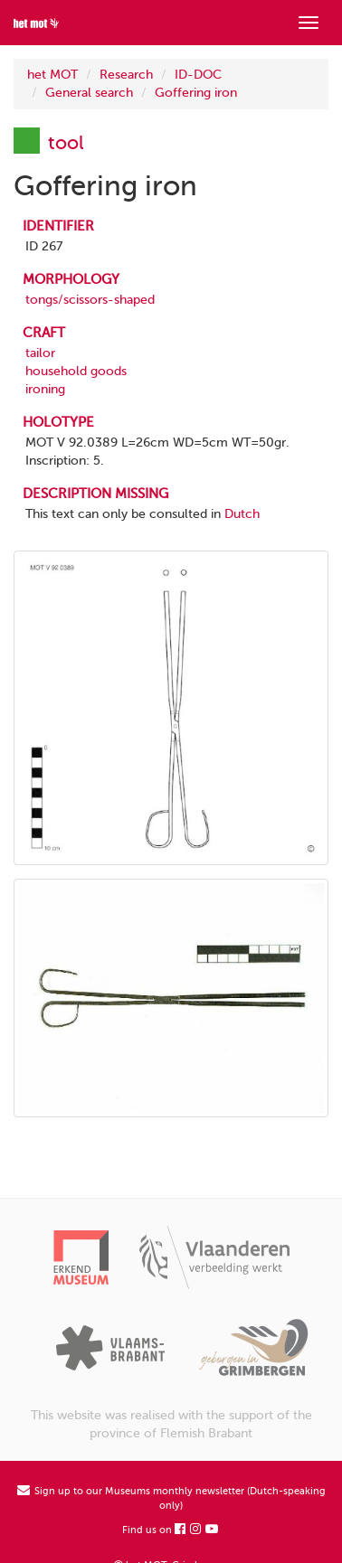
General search (89, 92)
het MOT (52, 74)
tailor (40, 353)
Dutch (242, 514)
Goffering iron (196, 92)
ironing (45, 389)
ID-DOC (198, 74)
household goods (76, 371)
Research (126, 74)
